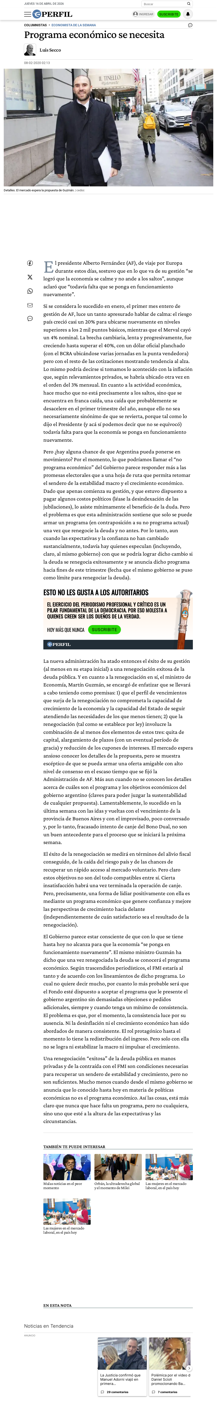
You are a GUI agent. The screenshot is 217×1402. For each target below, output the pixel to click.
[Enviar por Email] (30, 305)
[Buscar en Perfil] (189, 4)
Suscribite (169, 14)
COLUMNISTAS (35, 25)
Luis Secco (50, 50)
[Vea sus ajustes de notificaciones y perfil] (188, 14)
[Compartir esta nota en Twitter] (30, 277)
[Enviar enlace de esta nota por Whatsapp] (30, 291)
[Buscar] (165, 4)
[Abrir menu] (27, 14)
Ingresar (146, 14)
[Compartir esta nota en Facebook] (30, 263)
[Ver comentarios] (189, 26)
